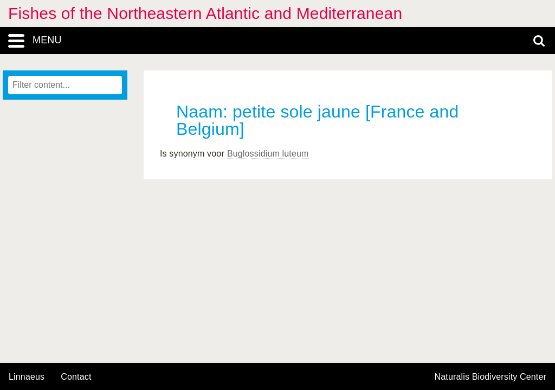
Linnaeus (26, 377)
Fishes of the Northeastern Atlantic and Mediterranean (205, 13)
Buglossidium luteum (268, 153)
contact (76, 376)
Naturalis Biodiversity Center (491, 377)
